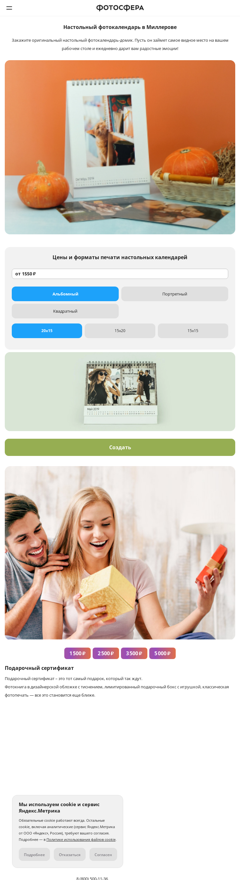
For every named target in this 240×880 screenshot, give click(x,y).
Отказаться (70, 854)
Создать (120, 447)
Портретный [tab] (174, 294)
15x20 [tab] (120, 330)
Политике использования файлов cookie (81, 839)
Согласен (103, 854)
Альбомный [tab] (65, 294)
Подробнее (34, 854)
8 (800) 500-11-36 (231, 8)
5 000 (162, 653)
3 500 (134, 653)
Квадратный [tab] (65, 311)
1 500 (77, 653)
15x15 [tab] (192, 330)
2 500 (106, 653)
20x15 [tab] (47, 330)
